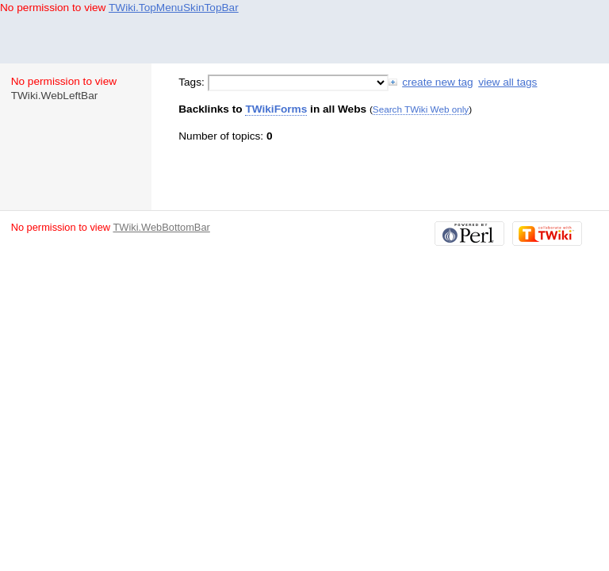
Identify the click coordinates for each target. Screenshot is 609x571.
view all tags (507, 82)
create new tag (437, 82)
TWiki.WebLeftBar (54, 96)
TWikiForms (276, 109)
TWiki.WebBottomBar (161, 227)
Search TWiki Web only (421, 109)
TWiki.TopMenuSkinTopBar (174, 7)
